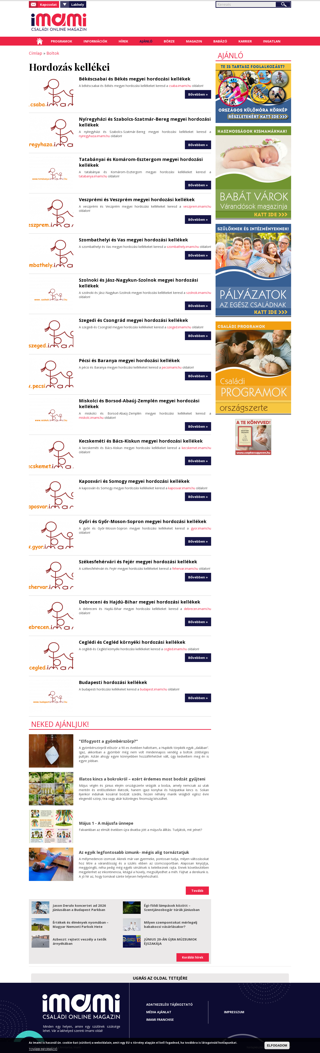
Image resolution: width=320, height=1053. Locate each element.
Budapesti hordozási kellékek (113, 682)
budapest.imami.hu (153, 689)
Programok (61, 41)
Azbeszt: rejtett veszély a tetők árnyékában (79, 941)
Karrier (245, 41)
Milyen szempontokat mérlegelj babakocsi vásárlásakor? (170, 924)
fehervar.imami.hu (185, 568)
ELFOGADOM (277, 1045)
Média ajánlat (158, 1012)
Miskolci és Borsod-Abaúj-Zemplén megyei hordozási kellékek (139, 403)
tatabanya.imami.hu (93, 176)
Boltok (52, 53)
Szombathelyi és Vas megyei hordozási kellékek (133, 240)
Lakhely (77, 4)
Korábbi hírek (192, 957)
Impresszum (234, 1012)
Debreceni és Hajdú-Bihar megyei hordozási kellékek (139, 602)
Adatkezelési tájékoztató (169, 1004)
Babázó (220, 41)
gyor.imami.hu (201, 528)
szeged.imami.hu (179, 327)
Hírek (123, 41)
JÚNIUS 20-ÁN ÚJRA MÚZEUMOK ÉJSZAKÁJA (170, 941)
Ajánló (146, 41)
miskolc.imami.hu (91, 417)
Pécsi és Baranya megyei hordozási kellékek (129, 360)
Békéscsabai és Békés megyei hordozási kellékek (134, 79)
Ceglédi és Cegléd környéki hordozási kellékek (132, 642)
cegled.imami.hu (175, 649)
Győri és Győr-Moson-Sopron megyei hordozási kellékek (142, 521)
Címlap (40, 41)
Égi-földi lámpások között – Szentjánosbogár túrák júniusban (172, 907)
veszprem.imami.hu (197, 206)
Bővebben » (198, 94)
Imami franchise (160, 1019)
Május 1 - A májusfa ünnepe (106, 823)
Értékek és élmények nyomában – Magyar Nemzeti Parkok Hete (80, 924)
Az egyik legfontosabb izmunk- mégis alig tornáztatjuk (134, 852)
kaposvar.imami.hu (181, 488)
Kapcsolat (48, 4)
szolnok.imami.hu (198, 293)
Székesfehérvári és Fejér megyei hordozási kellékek (138, 562)
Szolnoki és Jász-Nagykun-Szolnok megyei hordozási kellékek (138, 283)
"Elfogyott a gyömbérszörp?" (108, 741)
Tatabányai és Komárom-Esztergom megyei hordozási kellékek (141, 162)
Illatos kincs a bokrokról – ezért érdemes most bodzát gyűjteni (142, 779)
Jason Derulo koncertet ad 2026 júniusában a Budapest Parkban (79, 907)
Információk (95, 41)
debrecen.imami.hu (197, 609)
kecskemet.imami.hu (196, 448)
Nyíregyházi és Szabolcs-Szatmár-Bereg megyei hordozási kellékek (145, 122)
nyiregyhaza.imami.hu (94, 136)
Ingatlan (271, 41)
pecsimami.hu (172, 367)
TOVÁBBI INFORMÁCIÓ (43, 1049)
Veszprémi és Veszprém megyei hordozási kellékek (137, 200)
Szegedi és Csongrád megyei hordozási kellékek (133, 320)
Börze (169, 41)
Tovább (197, 891)
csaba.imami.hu (180, 86)
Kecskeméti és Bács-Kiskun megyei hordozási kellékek (141, 441)
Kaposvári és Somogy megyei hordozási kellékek (134, 481)
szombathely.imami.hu (183, 247)
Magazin (194, 41)
